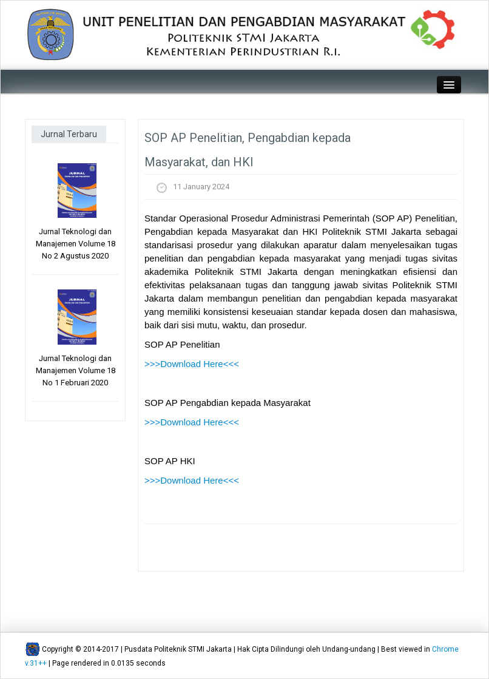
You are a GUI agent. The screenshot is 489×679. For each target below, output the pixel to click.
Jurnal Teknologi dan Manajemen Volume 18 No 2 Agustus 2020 (75, 243)
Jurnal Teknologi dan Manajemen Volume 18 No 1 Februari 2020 (75, 370)
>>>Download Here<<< (191, 364)
